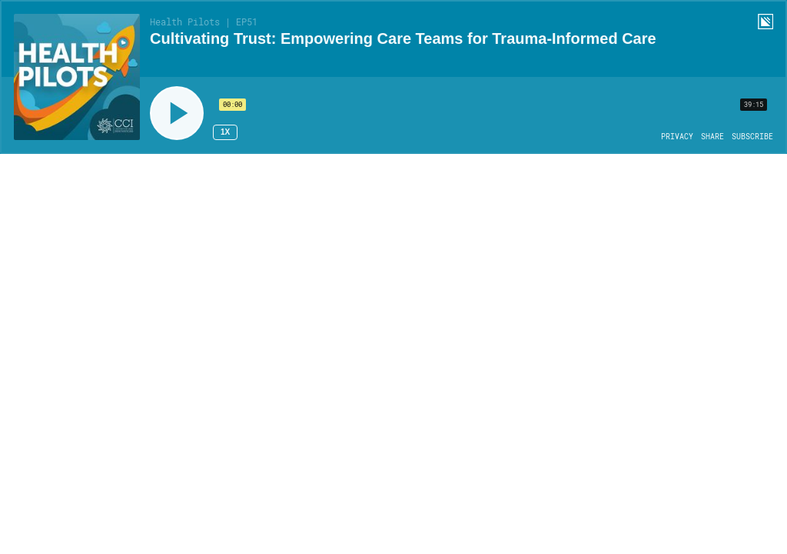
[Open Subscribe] (752, 137)
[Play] (177, 113)
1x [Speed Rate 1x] (225, 132)
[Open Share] (712, 137)
